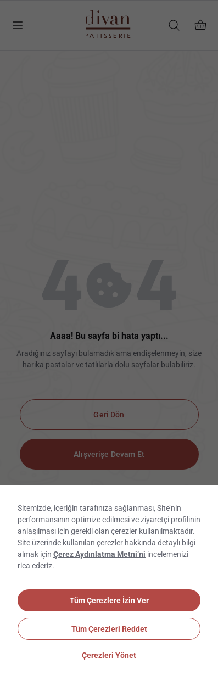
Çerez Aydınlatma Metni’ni (99, 554)
